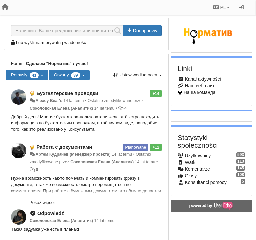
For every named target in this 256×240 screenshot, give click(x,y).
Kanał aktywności (203, 79)
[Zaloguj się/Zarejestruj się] (242, 7)
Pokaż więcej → (44, 202)
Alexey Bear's (48, 100)
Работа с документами (64, 147)
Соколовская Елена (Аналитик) (61, 108)
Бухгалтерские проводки (67, 93)
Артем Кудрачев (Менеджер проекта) (72, 154)
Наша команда (200, 92)
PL (221, 7)
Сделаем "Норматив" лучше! (57, 63)
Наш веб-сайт (200, 85)
